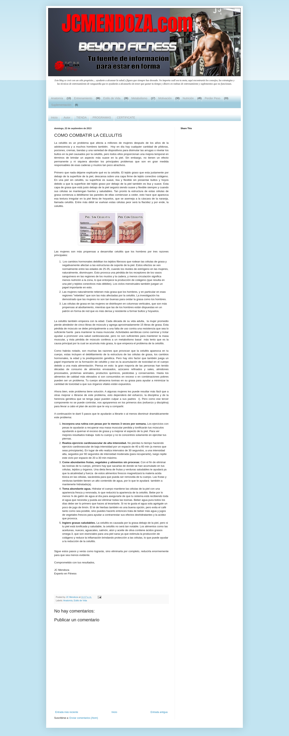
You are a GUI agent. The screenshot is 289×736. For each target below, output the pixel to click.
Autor (67, 117)
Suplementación (61, 104)
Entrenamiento (83, 98)
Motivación (165, 98)
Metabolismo (139, 98)
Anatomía (57, 98)
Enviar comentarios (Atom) (83, 718)
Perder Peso (212, 98)
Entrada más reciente (66, 712)
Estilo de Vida (111, 98)
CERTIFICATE (126, 117)
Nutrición (188, 98)
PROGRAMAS (102, 117)
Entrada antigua (159, 712)
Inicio (54, 117)
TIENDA (81, 117)
